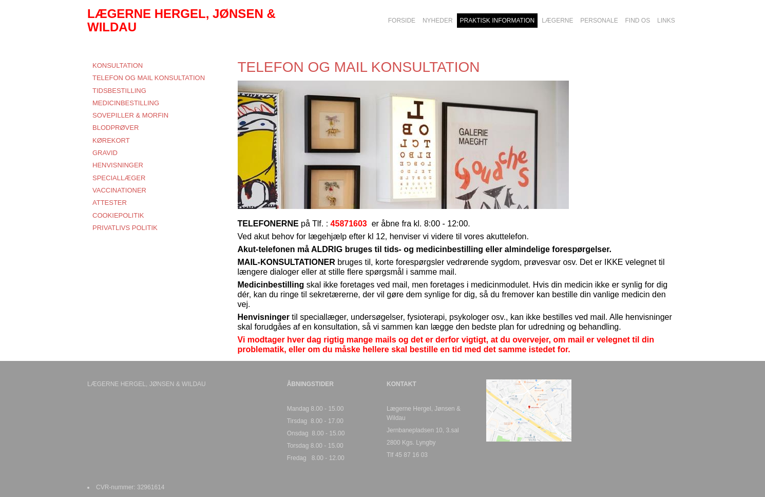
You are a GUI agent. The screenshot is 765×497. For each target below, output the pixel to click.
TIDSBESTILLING (119, 90)
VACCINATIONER (119, 190)
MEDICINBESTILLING (125, 103)
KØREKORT (111, 140)
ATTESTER (109, 202)
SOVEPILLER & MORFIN (130, 115)
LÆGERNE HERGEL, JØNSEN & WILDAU (181, 20)
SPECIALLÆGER (118, 178)
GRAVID (105, 153)
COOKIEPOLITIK (118, 215)
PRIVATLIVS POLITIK (125, 228)
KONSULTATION (117, 65)
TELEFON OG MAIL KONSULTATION (148, 78)
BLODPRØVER (115, 127)
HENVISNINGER (117, 165)
